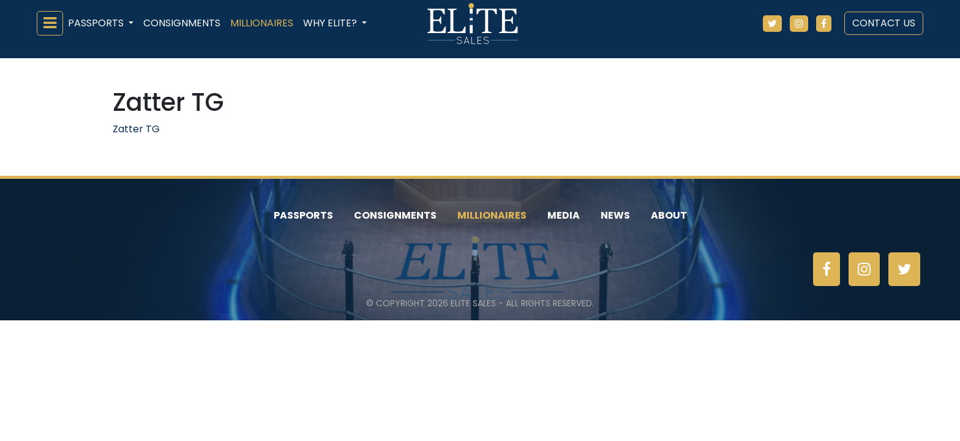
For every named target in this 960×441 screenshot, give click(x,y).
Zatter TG (136, 129)
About (669, 215)
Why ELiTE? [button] (331, 23)
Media (563, 215)
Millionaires (261, 23)
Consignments (181, 23)
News (615, 215)
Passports (303, 215)
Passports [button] (97, 23)
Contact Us (883, 23)
